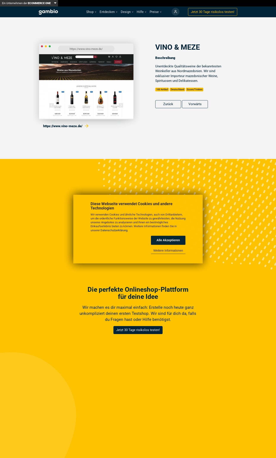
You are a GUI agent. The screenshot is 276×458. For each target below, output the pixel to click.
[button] (91, 12)
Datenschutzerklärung (113, 230)
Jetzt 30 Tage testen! (212, 12)
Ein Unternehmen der (26, 3)
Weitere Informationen (168, 250)
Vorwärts (195, 104)
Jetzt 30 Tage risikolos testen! (138, 330)
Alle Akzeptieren (168, 240)
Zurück (168, 104)
